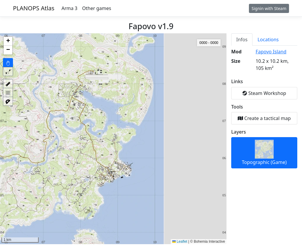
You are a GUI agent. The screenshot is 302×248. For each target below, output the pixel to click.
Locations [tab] (268, 39)
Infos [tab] (241, 39)
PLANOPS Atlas (33, 8)
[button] (8, 41)
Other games (96, 8)
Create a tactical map (264, 118)
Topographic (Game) (264, 152)
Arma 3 (69, 8)
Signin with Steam (269, 8)
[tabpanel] (264, 108)
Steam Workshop (264, 93)
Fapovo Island (271, 51)
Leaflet (179, 241)
